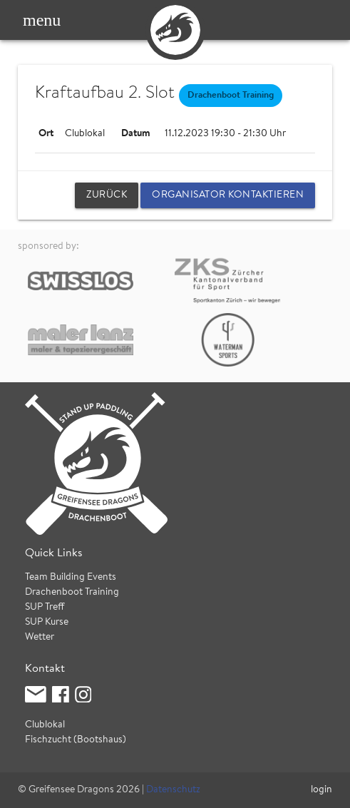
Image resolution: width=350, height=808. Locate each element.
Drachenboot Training (72, 593)
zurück (106, 195)
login (321, 790)
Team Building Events (70, 578)
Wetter (39, 638)
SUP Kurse (46, 623)
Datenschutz (173, 790)
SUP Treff (45, 608)
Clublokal (45, 725)
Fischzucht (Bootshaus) (75, 740)
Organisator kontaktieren (228, 195)
